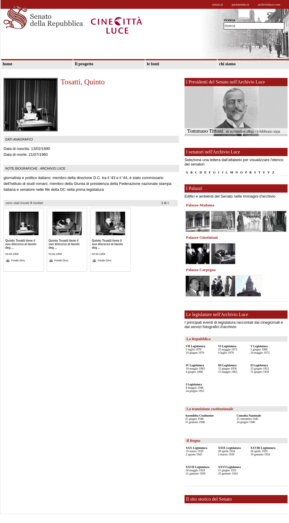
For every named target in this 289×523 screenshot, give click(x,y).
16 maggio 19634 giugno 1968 (195, 368)
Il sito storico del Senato (209, 499)
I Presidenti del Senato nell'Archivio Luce (225, 81)
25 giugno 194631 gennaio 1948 (199, 419)
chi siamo (227, 64)
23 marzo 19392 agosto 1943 (196, 451)
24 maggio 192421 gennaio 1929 (198, 470)
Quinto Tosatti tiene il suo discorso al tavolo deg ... (20, 244)
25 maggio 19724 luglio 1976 (227, 349)
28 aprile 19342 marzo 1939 (229, 451)
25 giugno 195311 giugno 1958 (259, 368)
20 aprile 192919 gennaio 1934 (262, 451)
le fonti (153, 64)
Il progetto (84, 64)
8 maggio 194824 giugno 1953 (195, 387)
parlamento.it (240, 4)
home (7, 64)
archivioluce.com (269, 4)
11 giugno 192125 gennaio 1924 (229, 470)
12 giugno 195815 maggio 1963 (227, 368)
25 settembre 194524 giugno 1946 (249, 419)
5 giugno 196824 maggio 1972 (260, 349)
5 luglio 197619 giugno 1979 (195, 349)
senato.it (217, 4)
